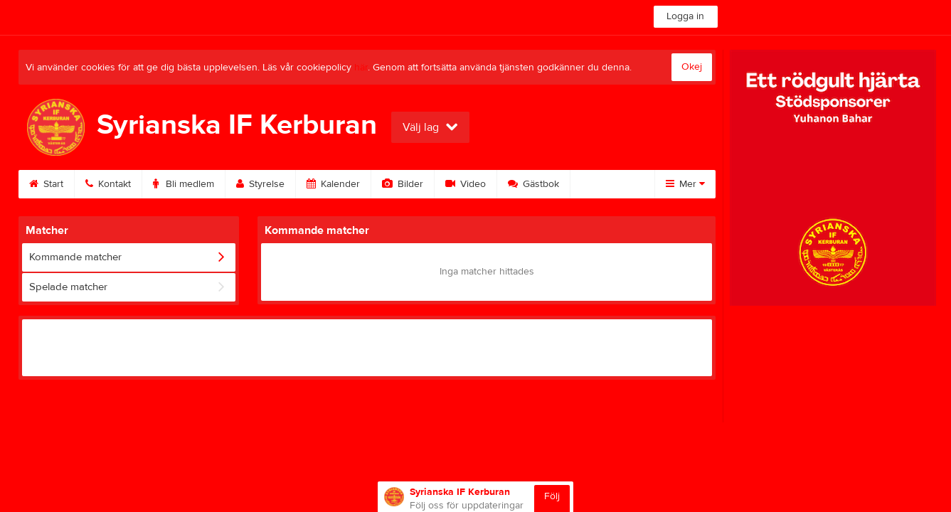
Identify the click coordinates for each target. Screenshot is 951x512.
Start (46, 184)
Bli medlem (183, 184)
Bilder (402, 184)
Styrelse (260, 184)
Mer (685, 184)
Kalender (333, 184)
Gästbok (533, 184)
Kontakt (108, 184)
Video (465, 184)
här (361, 67)
